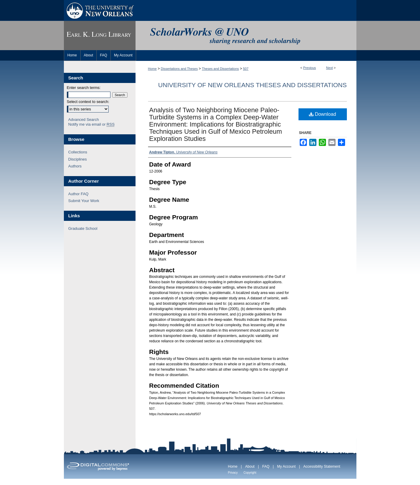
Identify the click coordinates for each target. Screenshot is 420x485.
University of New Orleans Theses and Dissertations (252, 84)
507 (245, 68)
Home (152, 68)
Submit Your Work (83, 200)
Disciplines (77, 159)
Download (322, 114)
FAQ (265, 466)
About (249, 466)
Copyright (250, 472)
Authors (75, 166)
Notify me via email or (91, 124)
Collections (77, 152)
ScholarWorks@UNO (246, 35)
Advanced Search (83, 119)
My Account (286, 466)
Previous (309, 68)
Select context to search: (88, 101)
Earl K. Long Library (100, 35)
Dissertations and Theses (179, 68)
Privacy (233, 472)
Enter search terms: (84, 87)
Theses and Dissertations (220, 68)
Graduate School (83, 228)
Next (329, 68)
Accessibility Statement (321, 466)
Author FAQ (78, 194)
